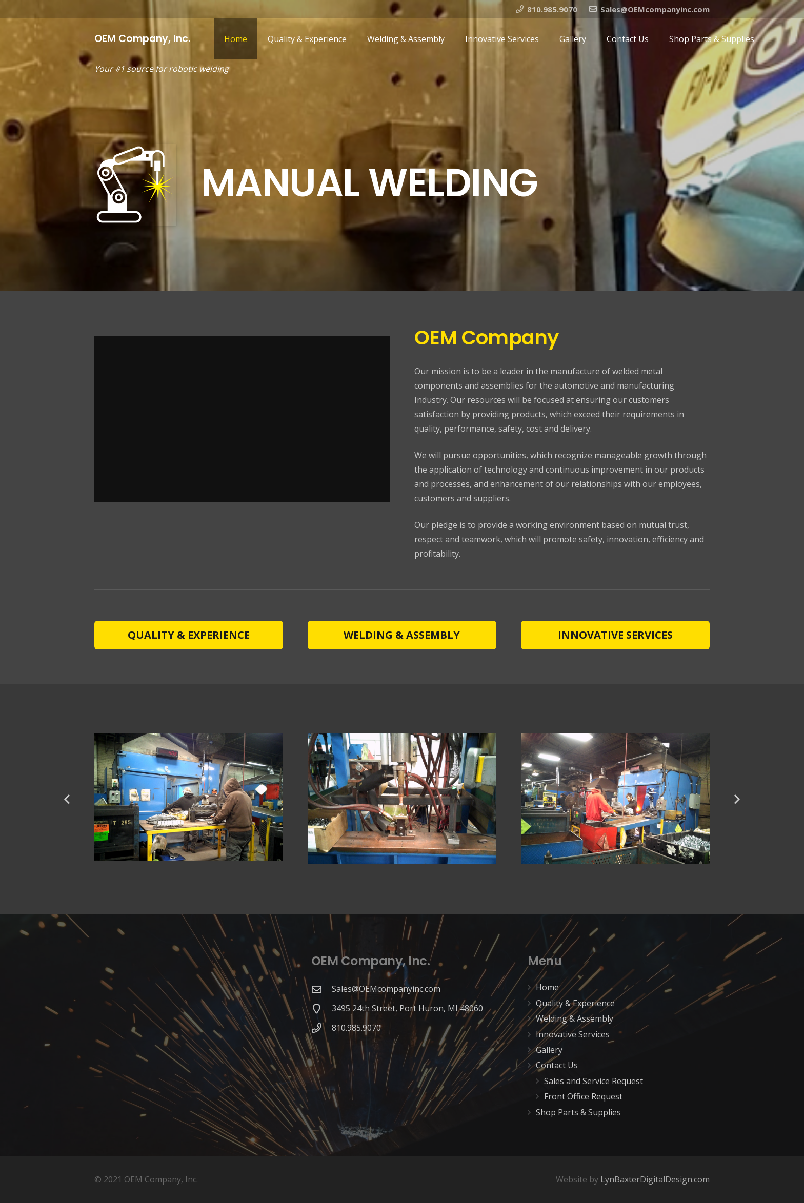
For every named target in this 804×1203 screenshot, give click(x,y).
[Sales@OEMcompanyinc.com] (321, 989)
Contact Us (557, 1065)
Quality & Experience (575, 1003)
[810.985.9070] (321, 1028)
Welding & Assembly (574, 1018)
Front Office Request (583, 1096)
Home (547, 987)
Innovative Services (573, 1034)
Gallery (549, 1049)
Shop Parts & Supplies (578, 1112)
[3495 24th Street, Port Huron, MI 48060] (321, 1008)
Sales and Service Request (593, 1081)
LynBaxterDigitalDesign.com (655, 1179)
